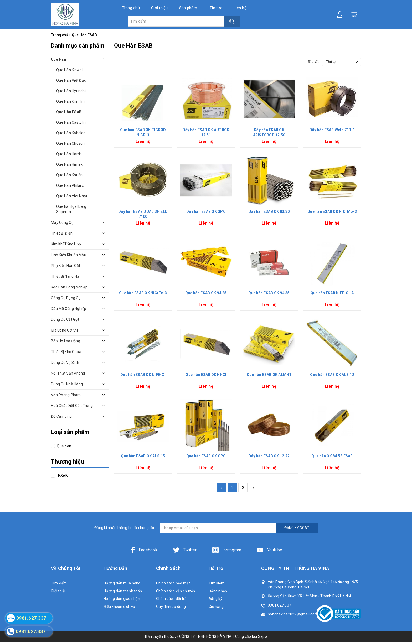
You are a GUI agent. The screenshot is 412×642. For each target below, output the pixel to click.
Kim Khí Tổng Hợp (66, 244)
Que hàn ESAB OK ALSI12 (332, 374)
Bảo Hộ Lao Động (65, 341)
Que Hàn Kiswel (69, 70)
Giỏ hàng (216, 606)
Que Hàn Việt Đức (71, 80)
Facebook (143, 549)
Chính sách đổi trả (171, 599)
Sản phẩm (188, 8)
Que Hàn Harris (69, 154)
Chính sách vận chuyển (175, 591)
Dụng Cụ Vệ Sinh (65, 362)
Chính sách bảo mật (173, 583)
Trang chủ (131, 8)
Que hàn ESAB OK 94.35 (269, 293)
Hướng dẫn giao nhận (122, 599)
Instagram (226, 549)
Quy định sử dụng (171, 606)
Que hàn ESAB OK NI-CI (206, 374)
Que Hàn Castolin (71, 122)
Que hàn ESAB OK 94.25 (205, 293)
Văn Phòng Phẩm (66, 395)
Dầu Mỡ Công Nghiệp (68, 309)
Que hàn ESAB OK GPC (206, 456)
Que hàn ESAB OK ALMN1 (269, 374)
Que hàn (63, 446)
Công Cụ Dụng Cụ (66, 298)
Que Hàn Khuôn (69, 175)
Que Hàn (58, 59)
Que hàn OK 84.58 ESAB (332, 456)
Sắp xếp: (314, 62)
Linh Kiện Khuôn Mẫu (68, 255)
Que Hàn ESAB (68, 112)
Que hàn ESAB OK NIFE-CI (143, 374)
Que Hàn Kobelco (70, 133)
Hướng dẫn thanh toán (123, 591)
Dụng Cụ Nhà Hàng (67, 384)
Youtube (269, 549)
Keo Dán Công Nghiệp (69, 287)
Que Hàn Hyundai (71, 91)
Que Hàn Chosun (70, 143)
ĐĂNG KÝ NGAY (296, 528)
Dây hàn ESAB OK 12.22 (269, 456)
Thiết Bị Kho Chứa (66, 352)
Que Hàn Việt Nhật (71, 196)
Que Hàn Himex (69, 164)
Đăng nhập (218, 591)
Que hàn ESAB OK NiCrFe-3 (143, 293)
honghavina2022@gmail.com (293, 614)
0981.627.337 (279, 605)
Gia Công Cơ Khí (64, 330)
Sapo (262, 636)
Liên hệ (240, 8)
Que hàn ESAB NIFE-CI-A (332, 293)
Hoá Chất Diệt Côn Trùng (72, 405)
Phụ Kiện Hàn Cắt (65, 265)
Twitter (185, 549)
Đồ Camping (61, 416)
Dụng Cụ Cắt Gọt (65, 319)
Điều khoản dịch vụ (119, 606)
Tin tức (216, 8)
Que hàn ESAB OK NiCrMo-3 (332, 211)
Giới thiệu (159, 8)
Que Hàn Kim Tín (70, 101)
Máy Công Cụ (62, 222)
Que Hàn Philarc (70, 185)
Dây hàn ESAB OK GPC (206, 211)
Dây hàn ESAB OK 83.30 (269, 211)
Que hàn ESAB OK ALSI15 (143, 456)
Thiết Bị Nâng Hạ (65, 276)
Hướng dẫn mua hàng (122, 583)
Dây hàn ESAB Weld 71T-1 (332, 130)
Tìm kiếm (59, 583)
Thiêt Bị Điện (62, 233)
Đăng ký (215, 599)
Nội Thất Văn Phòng (68, 373)
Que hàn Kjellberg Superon (71, 209)
